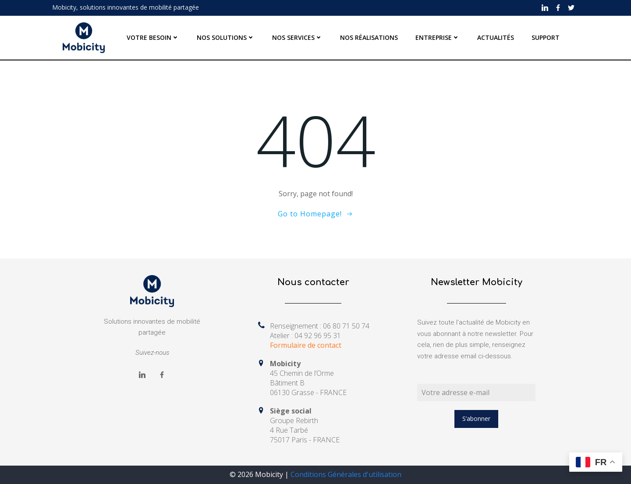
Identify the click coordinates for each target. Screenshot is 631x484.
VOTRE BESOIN (153, 37)
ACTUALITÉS (495, 37)
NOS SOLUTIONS (226, 37)
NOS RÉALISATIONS (369, 37)
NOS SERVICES (297, 37)
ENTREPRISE (437, 37)
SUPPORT (546, 37)
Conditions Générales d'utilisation (346, 474)
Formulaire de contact (305, 345)
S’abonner (476, 418)
